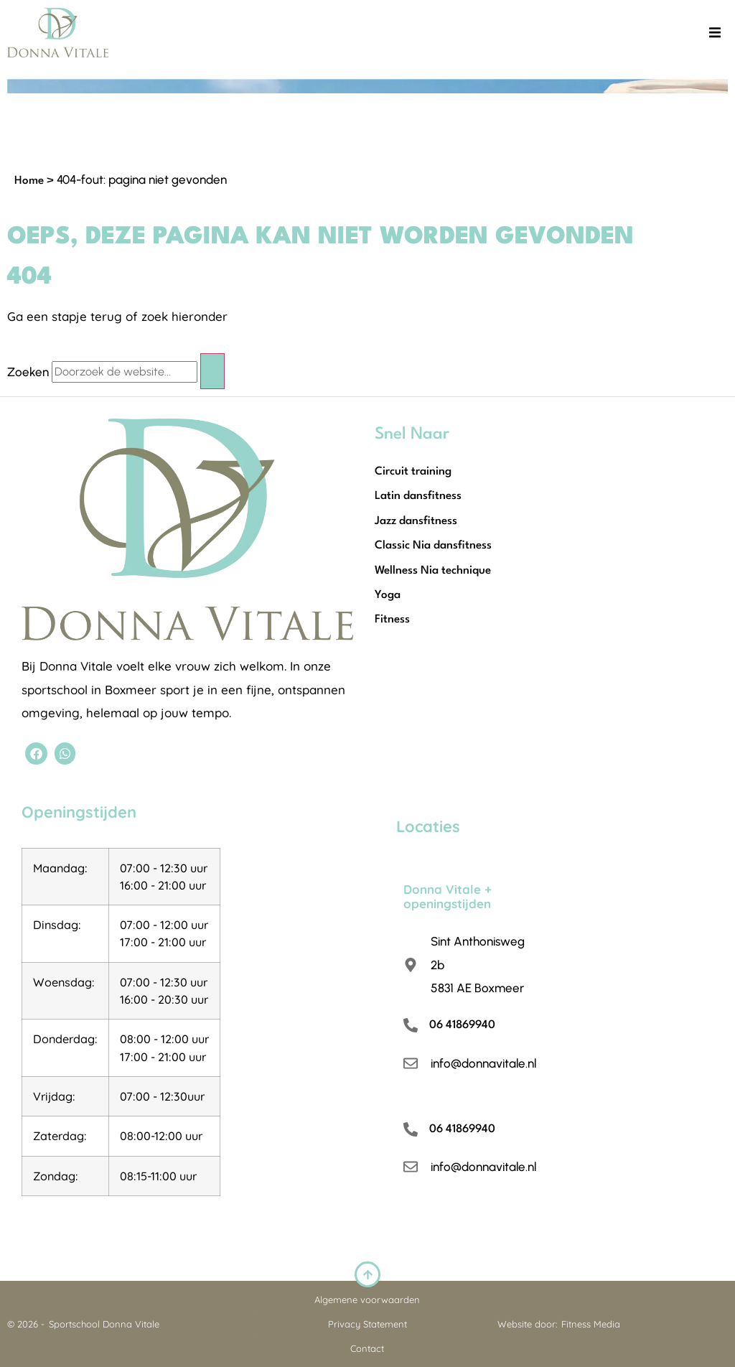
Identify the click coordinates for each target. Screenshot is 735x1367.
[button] (715, 32)
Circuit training (413, 471)
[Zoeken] (212, 371)
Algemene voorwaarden (367, 1299)
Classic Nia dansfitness (433, 545)
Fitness (392, 619)
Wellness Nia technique (433, 571)
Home (29, 181)
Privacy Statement (367, 1324)
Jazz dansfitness (416, 521)
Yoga (388, 595)
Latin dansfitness (418, 496)
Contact (367, 1348)
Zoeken (28, 372)
